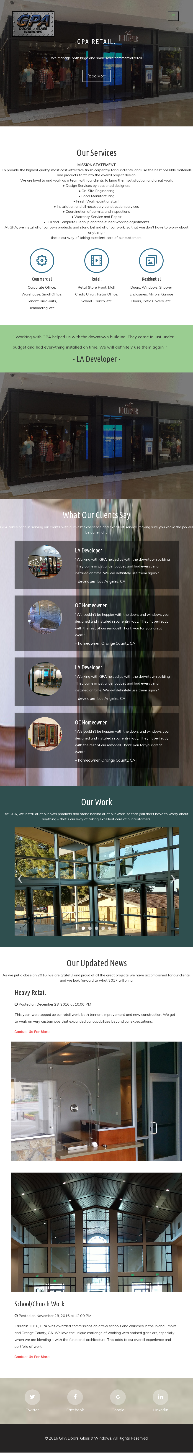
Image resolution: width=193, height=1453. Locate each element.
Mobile (42, 260)
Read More (96, 76)
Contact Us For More (32, 1032)
